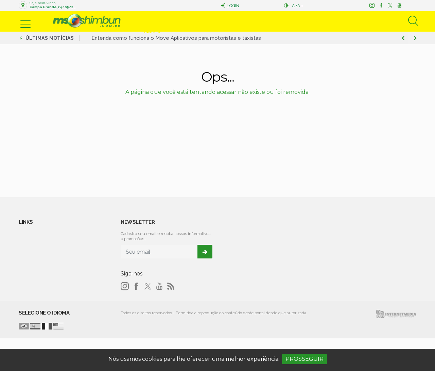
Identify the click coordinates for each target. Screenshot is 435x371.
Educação (316, 20)
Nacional (371, 20)
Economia (221, 20)
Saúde (344, 20)
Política (190, 20)
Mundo (287, 20)
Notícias (155, 20)
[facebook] (381, 5)
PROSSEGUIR (304, 359)
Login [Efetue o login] (230, 5)
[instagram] (371, 5)
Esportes (253, 20)
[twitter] (390, 5)
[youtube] (399, 5)
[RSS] (171, 286)
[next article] (403, 38)
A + (294, 5)
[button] (25, 20)
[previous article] (415, 38)
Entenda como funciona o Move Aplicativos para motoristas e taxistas (176, 38)
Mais (150, 31)
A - (300, 5)
